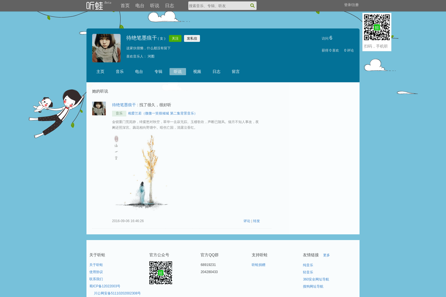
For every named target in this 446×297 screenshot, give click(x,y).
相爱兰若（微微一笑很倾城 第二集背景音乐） (162, 113)
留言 (236, 71)
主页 (100, 71)
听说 (154, 5)
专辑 (158, 71)
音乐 (120, 71)
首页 (125, 5)
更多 (326, 255)
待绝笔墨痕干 (124, 105)
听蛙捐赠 (258, 265)
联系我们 (96, 279)
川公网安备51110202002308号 (117, 293)
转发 (256, 221)
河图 (151, 56)
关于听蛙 (96, 265)
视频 (197, 71)
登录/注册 (351, 5)
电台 (139, 5)
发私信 (192, 38)
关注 (175, 38)
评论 (247, 221)
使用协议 (96, 272)
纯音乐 (308, 265)
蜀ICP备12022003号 (104, 286)
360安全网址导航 (316, 279)
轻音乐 (308, 272)
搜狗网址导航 (313, 286)
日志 (169, 5)
